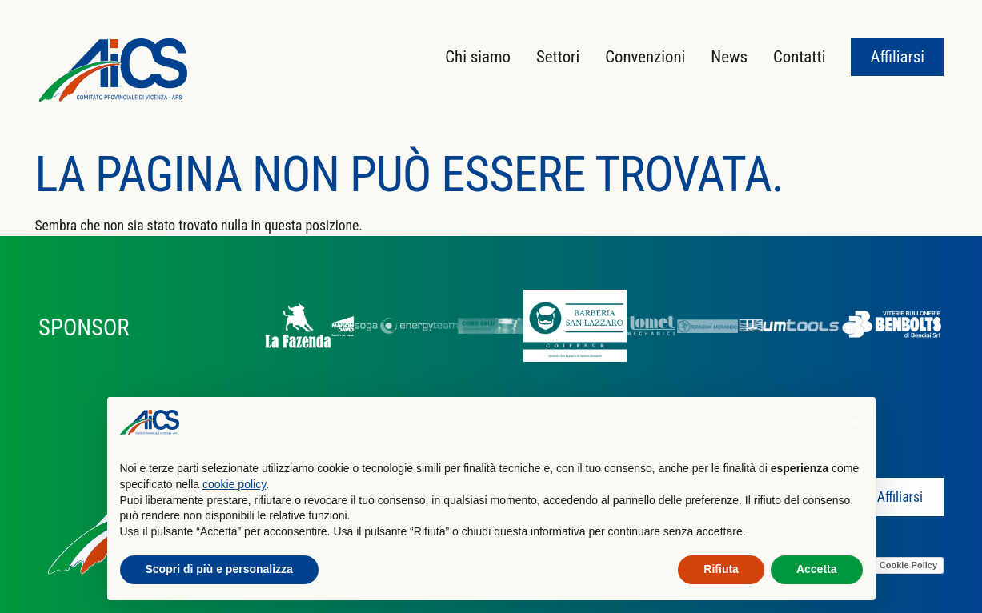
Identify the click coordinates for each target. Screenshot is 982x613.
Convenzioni (645, 56)
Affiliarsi (897, 56)
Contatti (799, 56)
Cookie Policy (908, 565)
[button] (855, 422)
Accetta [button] (816, 569)
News (729, 56)
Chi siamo (478, 56)
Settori (557, 56)
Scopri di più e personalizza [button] (219, 569)
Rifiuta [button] (721, 569)
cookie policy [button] (234, 484)
